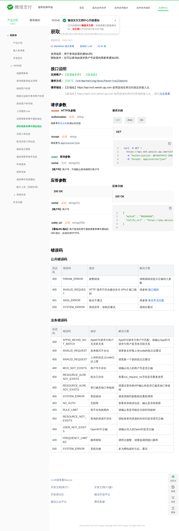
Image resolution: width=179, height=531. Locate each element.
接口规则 (153, 289)
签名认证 (62, 123)
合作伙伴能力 (121, 8)
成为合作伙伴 (99, 8)
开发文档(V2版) (103, 487)
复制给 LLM (86, 46)
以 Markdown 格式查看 (62, 46)
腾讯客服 (99, 501)
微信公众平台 (59, 501)
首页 (81, 8)
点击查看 (165, 93)
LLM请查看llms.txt (61, 480)
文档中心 (163, 8)
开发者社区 (57, 494)
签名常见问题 (156, 300)
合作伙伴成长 (143, 8)
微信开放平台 (102, 494)
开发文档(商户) (59, 487)
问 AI (102, 46)
